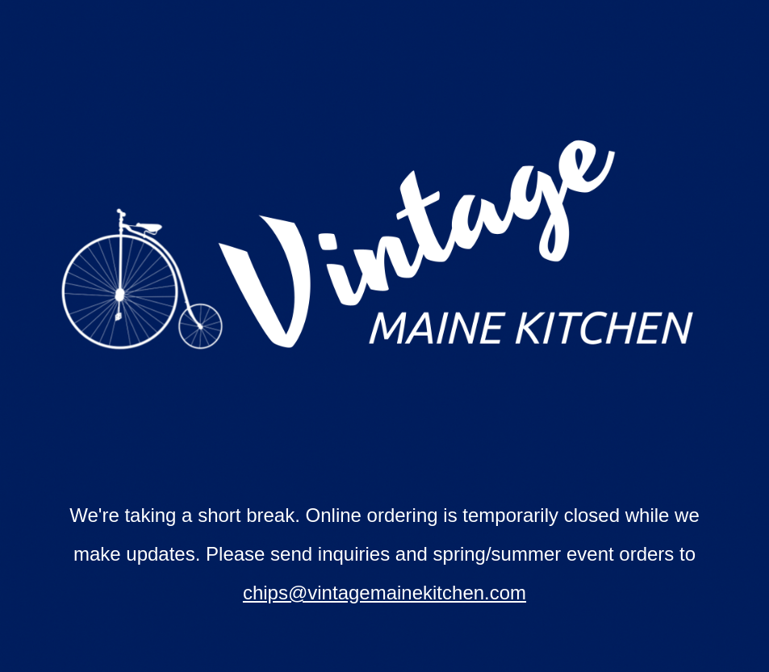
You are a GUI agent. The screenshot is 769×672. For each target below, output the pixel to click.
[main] (385, 554)
